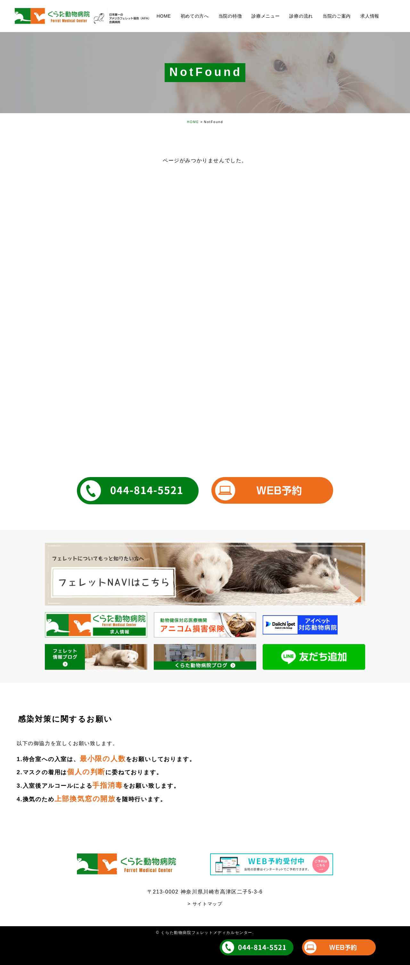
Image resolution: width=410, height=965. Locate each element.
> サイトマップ (205, 903)
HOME (193, 122)
